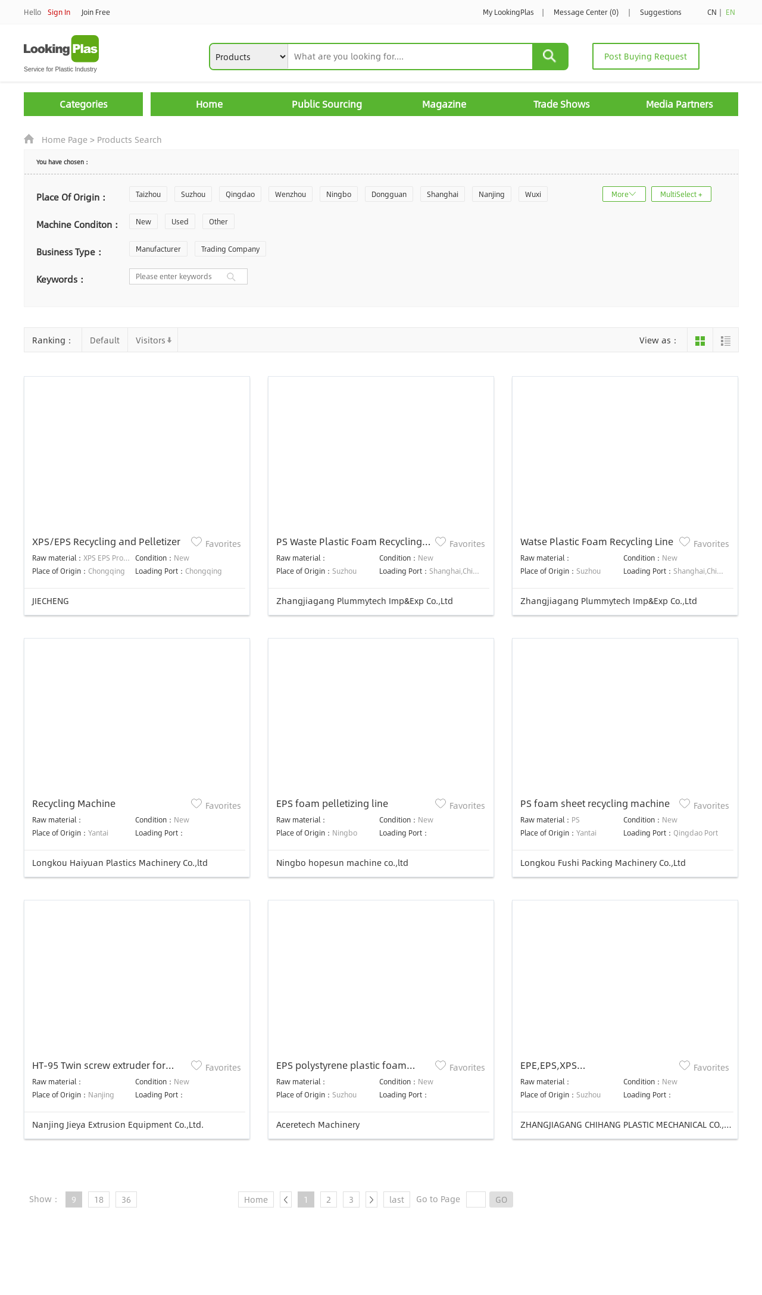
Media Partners (679, 103)
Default (105, 339)
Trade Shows (561, 103)
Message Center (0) (586, 12)
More (620, 194)
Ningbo (338, 194)
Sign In (59, 12)
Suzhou (193, 194)
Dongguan (389, 194)
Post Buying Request (645, 55)
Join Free (96, 12)
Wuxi (533, 194)
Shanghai (442, 194)
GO (501, 1199)
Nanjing (492, 194)
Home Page (65, 139)
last (396, 1199)
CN (712, 12)
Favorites (223, 543)
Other (218, 221)
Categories (84, 103)
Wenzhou (290, 194)
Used (180, 221)
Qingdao (240, 194)
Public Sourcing (327, 103)
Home (209, 103)
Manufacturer (158, 248)
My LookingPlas (508, 12)
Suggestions (661, 12)
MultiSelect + (681, 194)
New (143, 221)
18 (99, 1199)
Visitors (150, 339)
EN (730, 12)
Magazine (444, 103)
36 (126, 1199)
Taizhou (148, 194)
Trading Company (230, 248)
